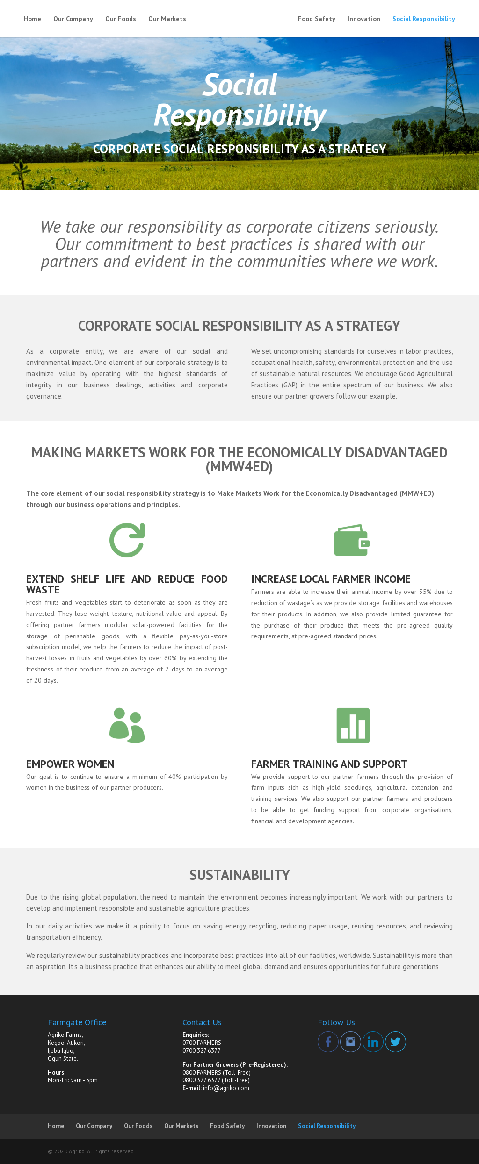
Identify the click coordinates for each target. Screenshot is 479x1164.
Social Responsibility (423, 19)
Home (32, 19)
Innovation (364, 19)
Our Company (73, 19)
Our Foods (120, 19)
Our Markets (167, 19)
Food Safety (316, 19)
